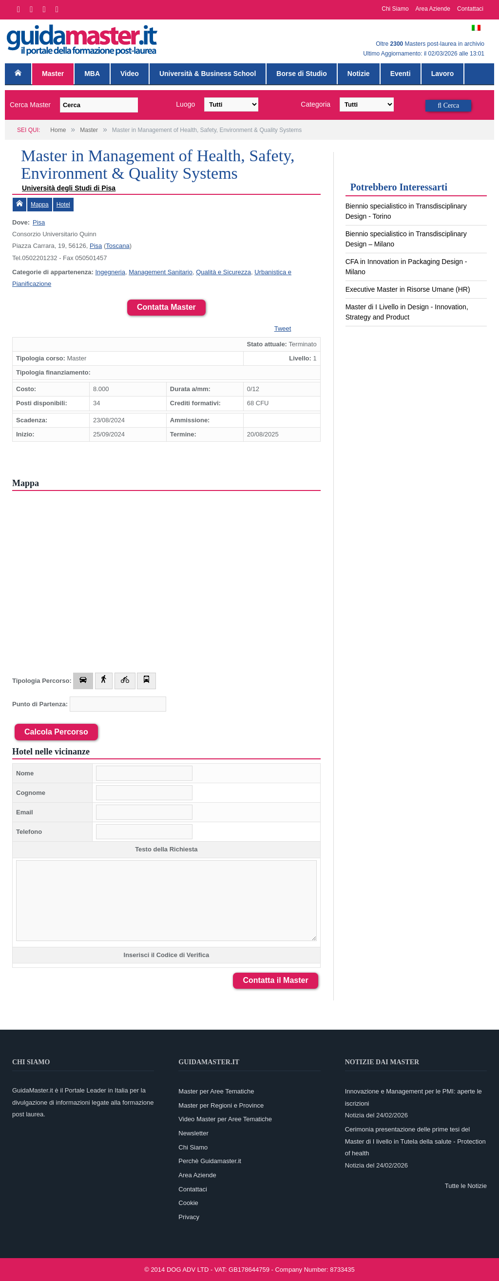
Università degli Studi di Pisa (68, 188)
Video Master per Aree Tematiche (225, 1119)
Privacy (188, 1217)
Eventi (400, 73)
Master (53, 73)
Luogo (185, 104)
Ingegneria (110, 272)
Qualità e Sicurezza (223, 272)
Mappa (40, 204)
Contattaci (470, 8)
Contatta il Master (275, 980)
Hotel (63, 204)
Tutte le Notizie (466, 1185)
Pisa (39, 222)
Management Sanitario (160, 272)
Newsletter (193, 1133)
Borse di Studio (301, 73)
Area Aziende (433, 8)
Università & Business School (207, 73)
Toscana (117, 245)
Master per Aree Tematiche (216, 1091)
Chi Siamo (395, 8)
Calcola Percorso (56, 732)
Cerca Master (30, 105)
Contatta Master (166, 307)
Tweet (282, 328)
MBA (92, 73)
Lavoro (442, 73)
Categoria (315, 104)
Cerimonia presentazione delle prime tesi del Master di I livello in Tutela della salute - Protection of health (415, 1141)
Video (129, 73)
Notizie (358, 73)
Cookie (188, 1202)
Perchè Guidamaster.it (209, 1161)
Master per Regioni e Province (221, 1105)
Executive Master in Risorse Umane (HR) (407, 289)
